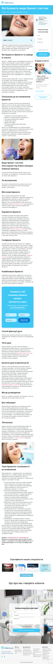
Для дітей (45, 647)
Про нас (17, 647)
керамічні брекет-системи (17, 228)
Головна (4, 12)
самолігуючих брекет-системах (10, 384)
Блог (8, 12)
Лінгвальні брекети (19, 437)
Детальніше (40, 91)
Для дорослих (26, 647)
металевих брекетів (18, 204)
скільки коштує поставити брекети (18, 537)
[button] (50, 2)
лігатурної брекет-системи (25, 353)
